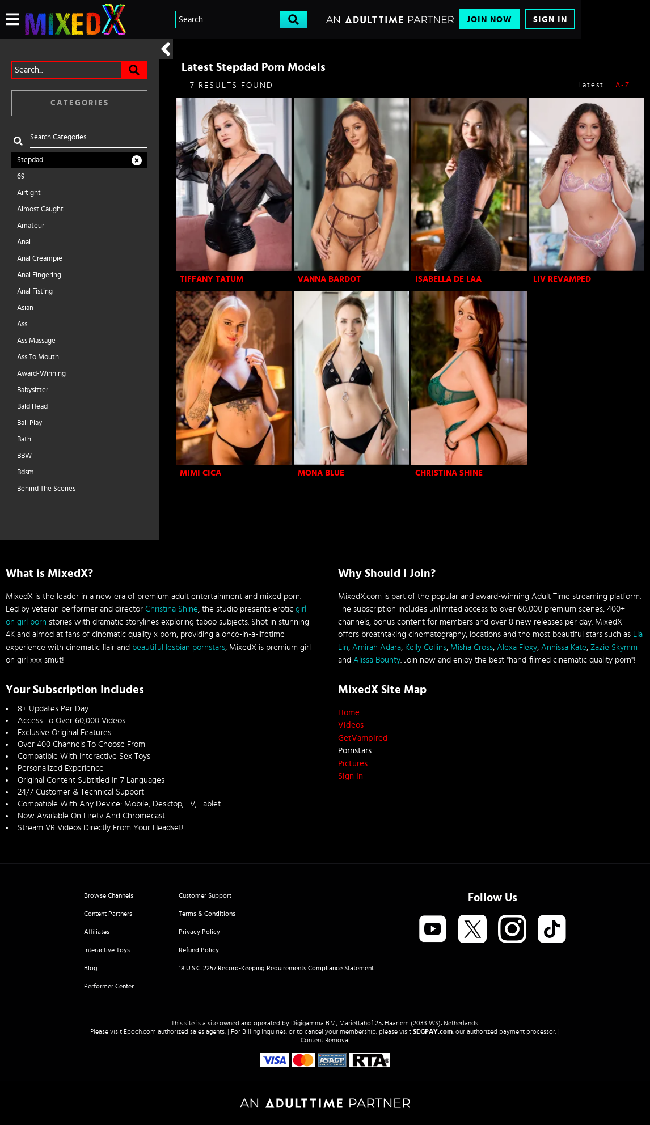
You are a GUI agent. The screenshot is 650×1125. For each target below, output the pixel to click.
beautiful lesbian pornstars (178, 647)
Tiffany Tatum (211, 279)
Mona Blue (321, 473)
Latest (591, 85)
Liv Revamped (562, 279)
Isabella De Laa (448, 279)
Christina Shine (449, 473)
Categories (79, 103)
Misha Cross (471, 647)
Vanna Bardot (329, 279)
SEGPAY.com (433, 1031)
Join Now (489, 19)
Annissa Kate (563, 647)
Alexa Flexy (517, 647)
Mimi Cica (200, 473)
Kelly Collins (425, 647)
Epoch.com (140, 1031)
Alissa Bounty (376, 660)
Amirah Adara (376, 647)
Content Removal (325, 1040)
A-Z (622, 85)
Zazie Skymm (614, 647)
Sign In (550, 19)
